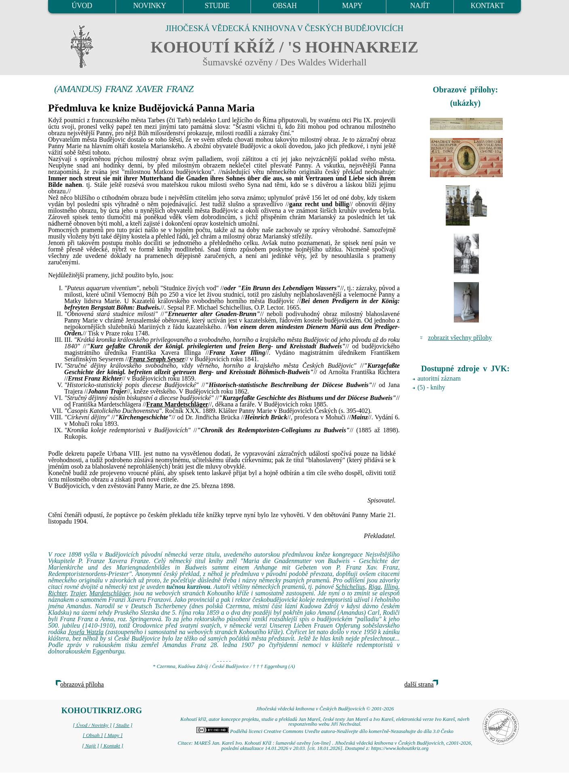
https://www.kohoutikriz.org (399, 748)
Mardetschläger (109, 593)
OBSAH (285, 6)
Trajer (78, 593)
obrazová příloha (82, 684)
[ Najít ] (90, 746)
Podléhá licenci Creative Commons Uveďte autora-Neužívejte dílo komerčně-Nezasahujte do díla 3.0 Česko (324, 731)
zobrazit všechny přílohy (460, 337)
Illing (391, 586)
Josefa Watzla (85, 631)
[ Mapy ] (113, 735)
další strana (419, 684)
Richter (57, 593)
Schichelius (350, 586)
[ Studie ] (122, 725)
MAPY (352, 6)
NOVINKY (149, 6)
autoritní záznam (439, 378)
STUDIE (217, 6)
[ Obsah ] (93, 735)
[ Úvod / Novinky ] (92, 725)
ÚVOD (82, 6)
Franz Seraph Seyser (157, 359)
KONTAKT (487, 6)
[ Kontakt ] (111, 746)
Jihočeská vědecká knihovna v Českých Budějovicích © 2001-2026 (325, 709)
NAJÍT (420, 6)
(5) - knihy (431, 387)
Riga (375, 586)
